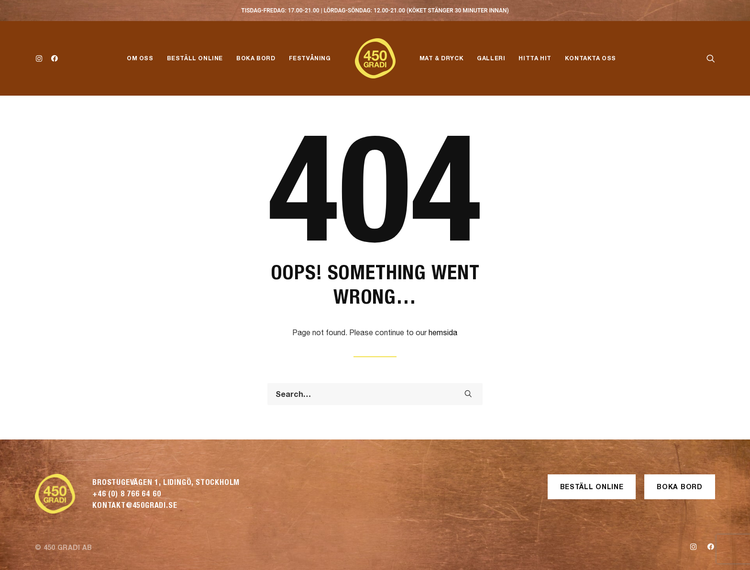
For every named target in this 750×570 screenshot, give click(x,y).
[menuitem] (41, 58)
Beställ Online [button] (592, 486)
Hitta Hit (534, 58)
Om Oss (140, 58)
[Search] (375, 394)
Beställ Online (195, 58)
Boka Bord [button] (679, 486)
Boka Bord (255, 58)
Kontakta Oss (590, 58)
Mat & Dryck (441, 58)
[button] (41, 58)
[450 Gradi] (375, 58)
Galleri (491, 58)
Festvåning (310, 58)
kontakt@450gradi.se (134, 505)
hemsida (443, 332)
